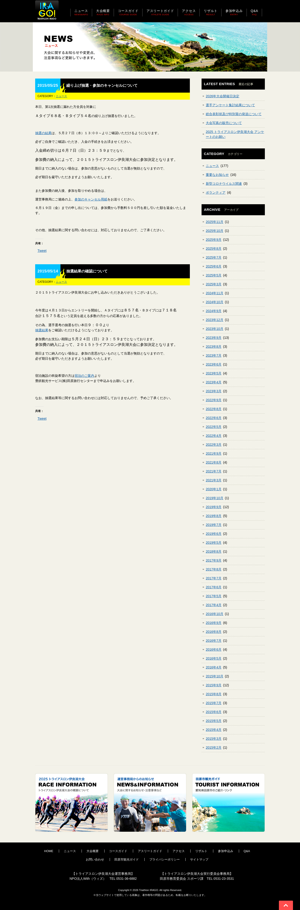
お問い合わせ (95, 859)
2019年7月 (213, 525)
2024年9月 (213, 311)
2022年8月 (213, 409)
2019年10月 (214, 498)
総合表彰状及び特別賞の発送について (234, 114)
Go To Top (286, 905)
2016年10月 (214, 614)
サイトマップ (199, 859)
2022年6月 (213, 418)
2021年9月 (213, 453)
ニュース (61, 96)
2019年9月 (213, 507)
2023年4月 (213, 382)
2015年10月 (214, 676)
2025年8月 (213, 248)
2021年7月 (213, 471)
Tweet (42, 251)
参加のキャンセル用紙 (91, 199)
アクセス (178, 851)
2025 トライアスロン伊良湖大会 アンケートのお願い (235, 134)
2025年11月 (214, 222)
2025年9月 (213, 240)
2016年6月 (213, 649)
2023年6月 (213, 364)
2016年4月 (213, 667)
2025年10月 (214, 231)
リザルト (201, 851)
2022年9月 (213, 400)
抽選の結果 (43, 133)
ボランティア (215, 192)
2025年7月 (213, 257)
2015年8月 (213, 694)
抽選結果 (41, 330)
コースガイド (118, 851)
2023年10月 (214, 329)
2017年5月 (213, 596)
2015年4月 (213, 730)
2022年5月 (213, 427)
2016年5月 (213, 658)
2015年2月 (213, 747)
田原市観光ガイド (126, 859)
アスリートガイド (150, 851)
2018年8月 (213, 551)
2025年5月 (213, 275)
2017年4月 (213, 605)
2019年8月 (213, 516)
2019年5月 (213, 542)
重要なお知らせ (217, 175)
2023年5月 (213, 373)
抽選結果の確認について (87, 271)
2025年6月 (213, 266)
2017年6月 (213, 587)
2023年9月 (213, 338)
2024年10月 (214, 302)
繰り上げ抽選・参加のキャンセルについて (102, 85)
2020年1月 (213, 489)
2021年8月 (213, 462)
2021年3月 (213, 480)
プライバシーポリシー (164, 859)
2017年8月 (213, 569)
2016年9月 (213, 623)
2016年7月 (213, 640)
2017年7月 (213, 578)
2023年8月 (213, 346)
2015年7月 (213, 703)
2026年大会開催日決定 (222, 96)
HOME (48, 851)
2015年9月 (213, 685)
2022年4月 (213, 436)
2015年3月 (213, 738)
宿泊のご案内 (84, 376)
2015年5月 (213, 721)
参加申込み (225, 851)
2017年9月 (213, 560)
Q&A (247, 851)
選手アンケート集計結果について (230, 105)
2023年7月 (213, 355)
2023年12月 (214, 320)
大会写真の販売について (224, 123)
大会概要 (92, 851)
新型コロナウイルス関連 (224, 183)
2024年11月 (214, 293)
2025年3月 (213, 284)
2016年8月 (213, 632)
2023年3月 (213, 391)
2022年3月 (213, 444)
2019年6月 (213, 534)
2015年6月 (213, 712)
